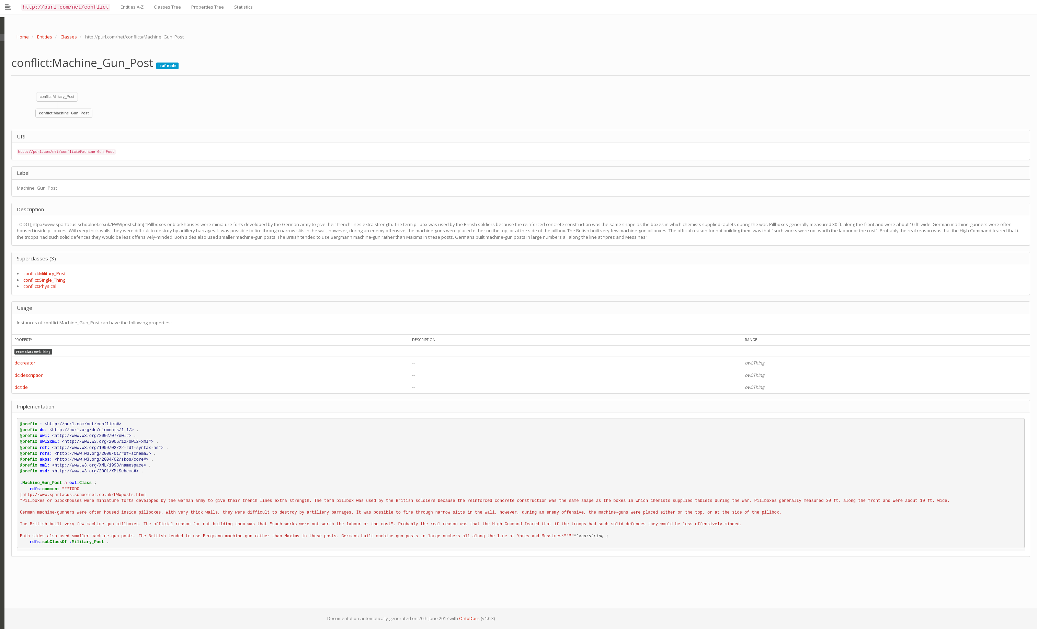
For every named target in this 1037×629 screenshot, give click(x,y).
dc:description (24, 375)
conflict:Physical (35, 286)
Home (18, 37)
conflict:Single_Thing (40, 280)
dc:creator (20, 363)
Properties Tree (207, 7)
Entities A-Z (132, 7)
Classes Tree (167, 7)
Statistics (243, 7)
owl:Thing (38, 352)
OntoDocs (465, 618)
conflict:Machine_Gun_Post (59, 113)
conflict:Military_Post (52, 96)
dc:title (16, 387)
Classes (64, 37)
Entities (40, 37)
